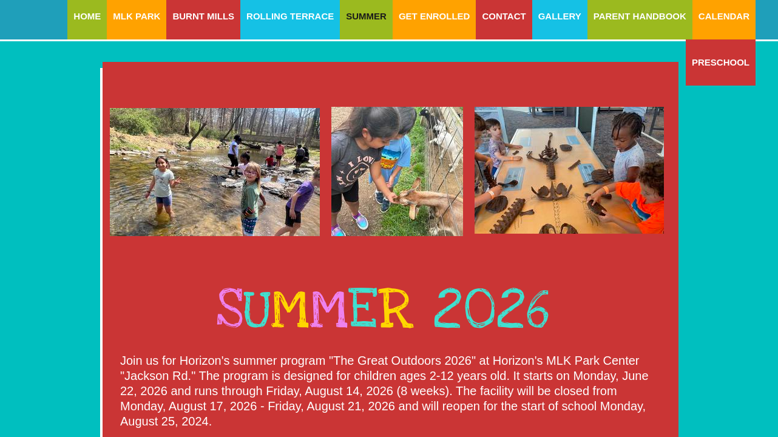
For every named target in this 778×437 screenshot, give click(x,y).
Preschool (720, 62)
